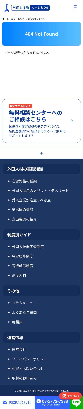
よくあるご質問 (24, 312)
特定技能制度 (22, 256)
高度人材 (19, 275)
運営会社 (19, 349)
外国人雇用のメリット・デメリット (40, 190)
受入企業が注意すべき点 (31, 199)
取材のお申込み (24, 377)
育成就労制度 (22, 265)
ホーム (5, 18)
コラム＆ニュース (26, 302)
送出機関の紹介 (24, 218)
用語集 (17, 321)
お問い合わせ (19, 402)
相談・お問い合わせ (28, 368)
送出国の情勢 (22, 209)
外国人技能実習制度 (28, 246)
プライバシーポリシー (29, 358)
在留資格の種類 (24, 180)
